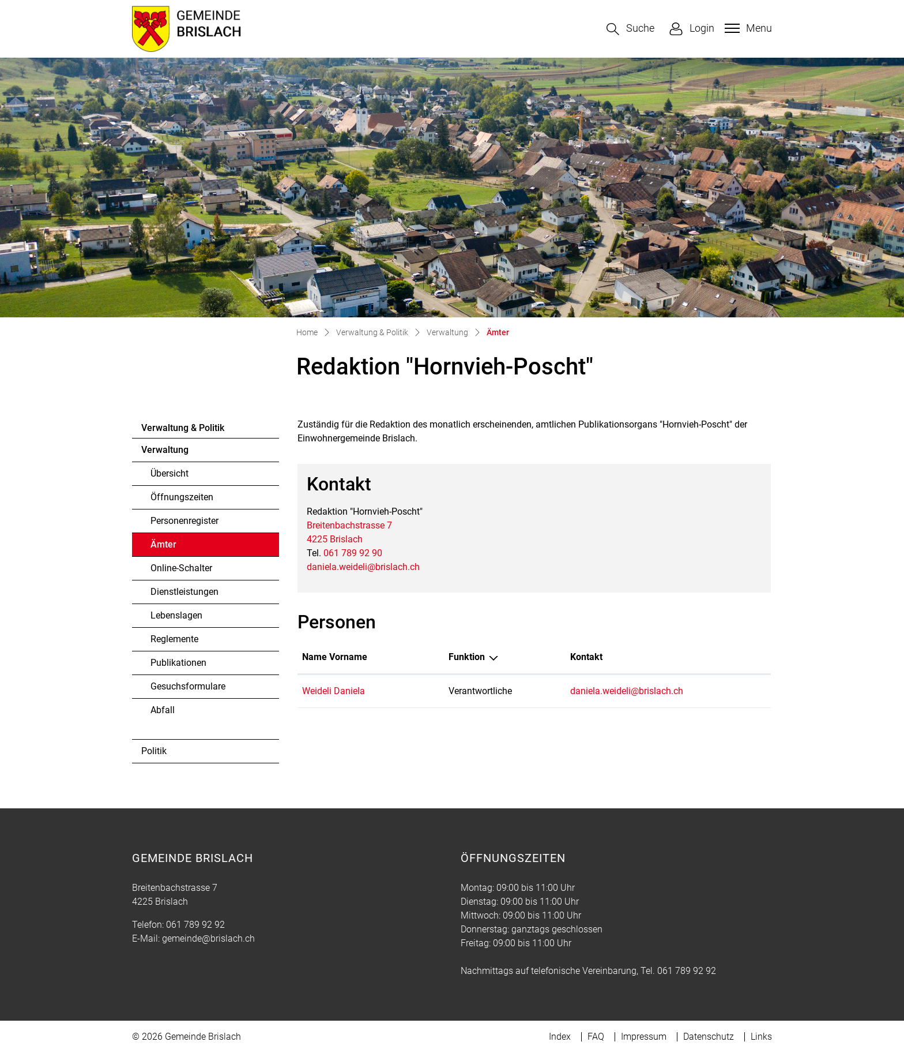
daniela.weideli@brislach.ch (363, 566)
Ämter (182, 547)
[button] (630, 29)
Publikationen (178, 662)
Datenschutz (708, 1036)
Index (560, 1036)
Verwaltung (165, 449)
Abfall (162, 710)
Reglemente (174, 639)
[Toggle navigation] (747, 28)
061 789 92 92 (195, 924)
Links (761, 1036)
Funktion (467, 656)
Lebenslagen (176, 615)
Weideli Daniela (333, 690)
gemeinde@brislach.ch (208, 938)
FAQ (595, 1036)
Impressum (643, 1036)
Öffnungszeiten (181, 497)
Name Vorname (334, 656)
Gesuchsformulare (187, 686)
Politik (154, 750)
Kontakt (586, 656)
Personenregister (184, 520)
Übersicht (169, 473)
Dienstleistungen (184, 591)
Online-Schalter (181, 568)
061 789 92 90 (352, 553)
